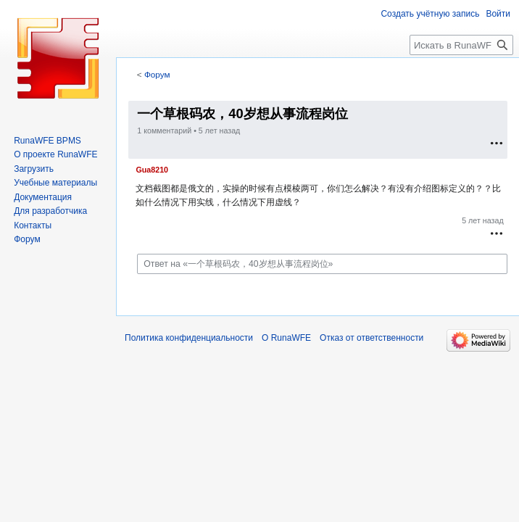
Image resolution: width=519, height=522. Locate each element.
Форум (157, 74)
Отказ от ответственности (371, 338)
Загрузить (34, 169)
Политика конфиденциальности (189, 338)
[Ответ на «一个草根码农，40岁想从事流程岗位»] (322, 264)
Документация (43, 197)
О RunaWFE (286, 338)
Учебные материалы (55, 183)
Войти (498, 14)
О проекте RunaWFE (55, 154)
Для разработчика (50, 211)
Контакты (32, 225)
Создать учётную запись (430, 14)
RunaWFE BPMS (47, 141)
